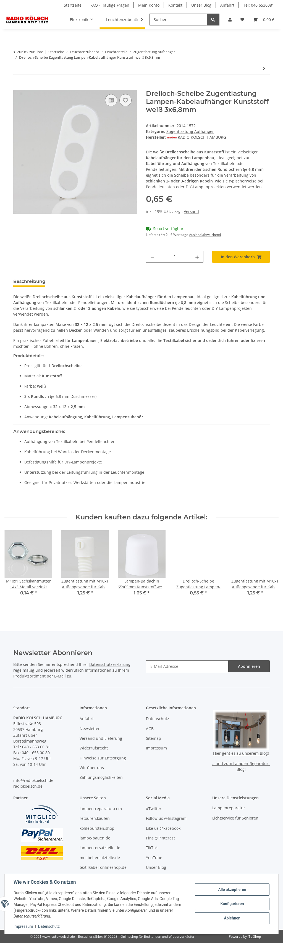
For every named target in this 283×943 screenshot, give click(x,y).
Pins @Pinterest (160, 838)
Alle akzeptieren (232, 889)
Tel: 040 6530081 (258, 5)
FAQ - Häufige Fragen (109, 5)
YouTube (154, 857)
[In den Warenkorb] (17, 87)
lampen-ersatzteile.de (100, 847)
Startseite (73, 5)
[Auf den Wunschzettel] (125, 100)
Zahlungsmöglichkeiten (101, 777)
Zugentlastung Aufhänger (190, 131)
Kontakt (175, 5)
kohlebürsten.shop (97, 828)
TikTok (152, 847)
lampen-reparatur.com (101, 808)
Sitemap (153, 738)
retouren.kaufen (95, 818)
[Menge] (174, 256)
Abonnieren (249, 666)
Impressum (23, 926)
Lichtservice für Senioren (235, 818)
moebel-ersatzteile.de (100, 857)
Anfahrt (227, 5)
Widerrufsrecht (94, 748)
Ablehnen (232, 918)
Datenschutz (49, 926)
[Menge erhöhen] (197, 256)
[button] (230, 19)
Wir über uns (92, 767)
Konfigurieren (232, 903)
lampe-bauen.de (95, 838)
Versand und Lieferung (101, 738)
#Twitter (153, 808)
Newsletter (90, 728)
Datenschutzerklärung (109, 664)
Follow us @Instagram (166, 818)
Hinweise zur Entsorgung (103, 758)
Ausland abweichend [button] (205, 234)
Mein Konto (148, 5)
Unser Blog (201, 5)
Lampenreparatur (228, 807)
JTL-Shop (254, 936)
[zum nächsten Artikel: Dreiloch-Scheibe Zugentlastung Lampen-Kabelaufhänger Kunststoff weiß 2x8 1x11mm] (264, 68)
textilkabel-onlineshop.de (103, 867)
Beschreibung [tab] (29, 281)
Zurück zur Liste (30, 51)
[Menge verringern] (152, 256)
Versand (191, 211)
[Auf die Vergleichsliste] (111, 100)
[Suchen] (178, 19)
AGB (150, 728)
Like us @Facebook (163, 828)
